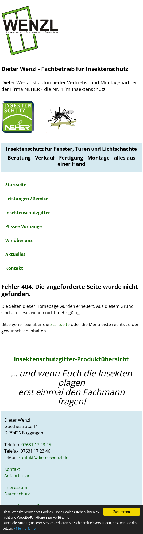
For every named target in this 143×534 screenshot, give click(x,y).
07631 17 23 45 (36, 445)
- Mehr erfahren (25, 528)
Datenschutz (17, 494)
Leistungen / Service (26, 199)
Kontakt (14, 268)
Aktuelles (15, 254)
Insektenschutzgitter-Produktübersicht (71, 359)
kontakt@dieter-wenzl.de (43, 457)
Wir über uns (19, 240)
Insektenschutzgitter (27, 212)
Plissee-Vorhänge (23, 226)
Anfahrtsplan (17, 476)
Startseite (15, 185)
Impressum (15, 487)
